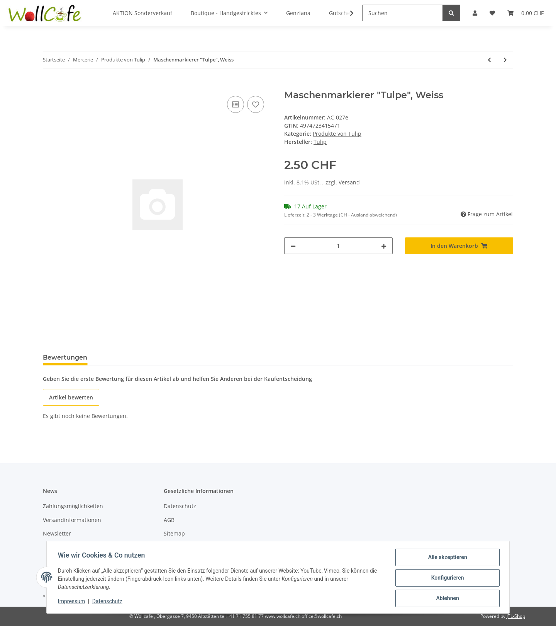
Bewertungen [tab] (65, 357)
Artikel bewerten (71, 397)
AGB (169, 520)
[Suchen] (402, 13)
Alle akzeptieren (446, 558)
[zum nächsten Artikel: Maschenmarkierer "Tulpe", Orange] (505, 59)
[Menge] (338, 246)
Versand (349, 182)
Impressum (72, 602)
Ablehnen (446, 598)
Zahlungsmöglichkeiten (73, 506)
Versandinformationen (72, 520)
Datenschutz (180, 506)
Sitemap (174, 533)
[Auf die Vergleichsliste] (235, 104)
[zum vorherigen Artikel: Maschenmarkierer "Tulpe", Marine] (489, 59)
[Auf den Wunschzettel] (255, 104)
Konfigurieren (446, 578)
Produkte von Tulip (337, 133)
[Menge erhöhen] (383, 246)
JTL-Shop (516, 616)
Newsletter (57, 533)
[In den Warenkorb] (49, 85)
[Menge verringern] (293, 246)
